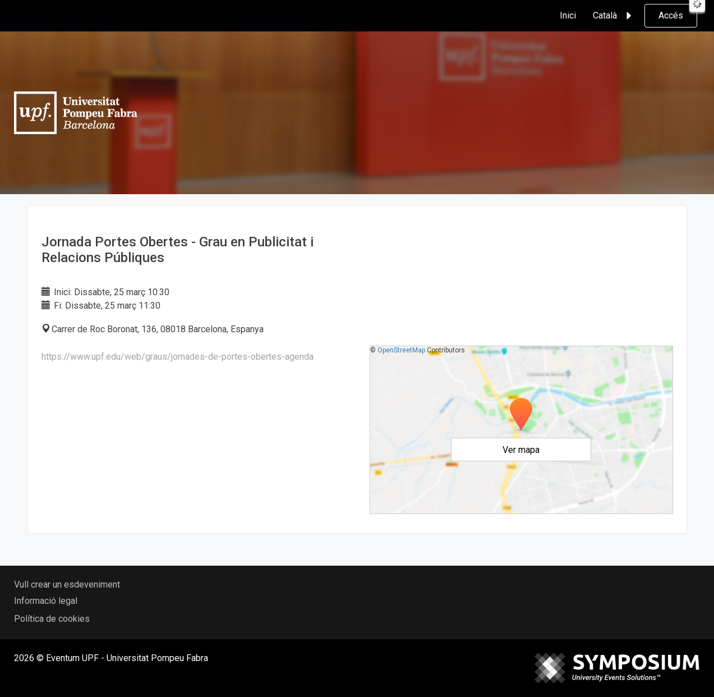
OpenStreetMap (401, 350)
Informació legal (45, 600)
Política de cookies (52, 618)
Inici (568, 15)
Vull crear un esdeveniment (67, 584)
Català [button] (614, 15)
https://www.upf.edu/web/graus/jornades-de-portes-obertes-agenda (178, 356)
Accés (670, 15)
